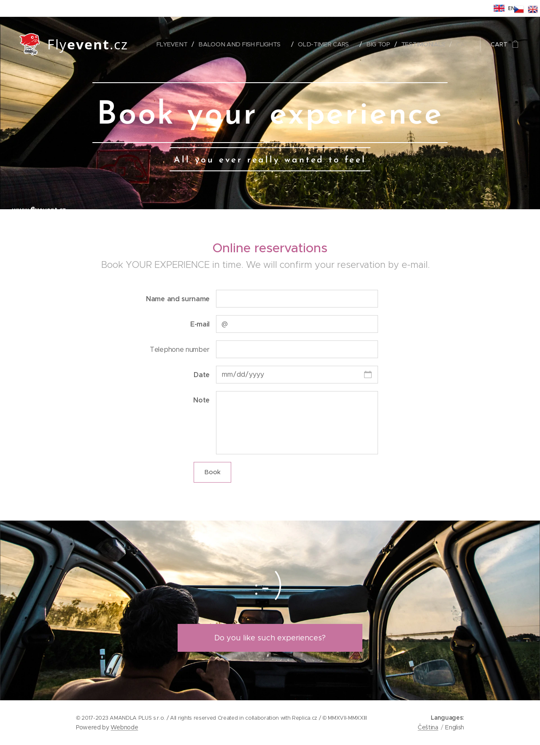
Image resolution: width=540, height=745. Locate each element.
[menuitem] (174, 44)
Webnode (124, 727)
